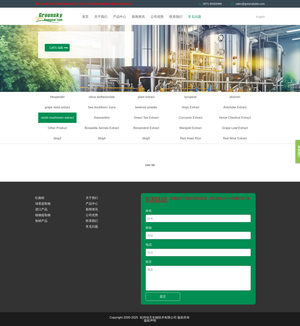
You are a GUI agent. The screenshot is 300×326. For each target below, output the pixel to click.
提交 (163, 296)
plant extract (146, 97)
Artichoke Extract (235, 107)
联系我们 (92, 220)
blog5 (146, 138)
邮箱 (149, 227)
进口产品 (41, 209)
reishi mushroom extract (57, 117)
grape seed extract (57, 107)
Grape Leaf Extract (235, 128)
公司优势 (92, 215)
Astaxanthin (102, 117)
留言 (149, 261)
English (260, 17)
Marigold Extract (190, 128)
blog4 (101, 138)
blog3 (57, 138)
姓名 (149, 210)
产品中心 (92, 203)
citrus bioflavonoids (102, 97)
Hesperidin (57, 97)
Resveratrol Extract (146, 128)
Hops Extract (190, 107)
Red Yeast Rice (190, 138)
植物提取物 (43, 215)
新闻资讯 (92, 209)
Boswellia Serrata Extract (102, 128)
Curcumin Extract (190, 117)
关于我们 (92, 197)
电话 (149, 244)
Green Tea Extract (146, 117)
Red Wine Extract (235, 138)
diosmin (235, 97)
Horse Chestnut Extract (235, 117)
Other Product (57, 128)
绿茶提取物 (43, 203)
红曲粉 (39, 197)
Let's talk (56, 48)
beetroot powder (146, 107)
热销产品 (41, 220)
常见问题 (92, 226)
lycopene (190, 97)
